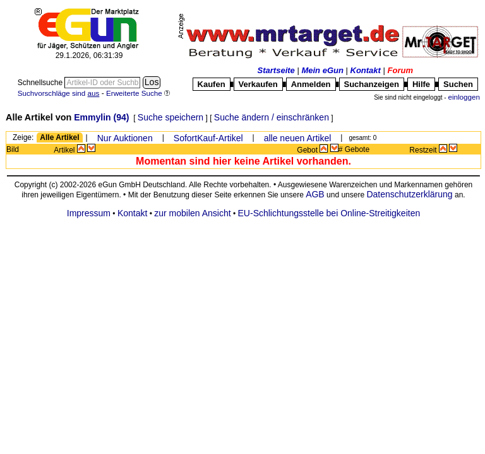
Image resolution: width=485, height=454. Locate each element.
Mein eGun (322, 70)
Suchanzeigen (371, 84)
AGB (315, 194)
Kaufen (211, 84)
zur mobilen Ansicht (192, 213)
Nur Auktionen (125, 138)
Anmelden (311, 84)
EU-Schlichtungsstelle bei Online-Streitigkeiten (329, 213)
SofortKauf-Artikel (208, 138)
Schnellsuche (41, 82)
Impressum (89, 213)
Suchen (458, 84)
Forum (400, 70)
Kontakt (365, 70)
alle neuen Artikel (298, 138)
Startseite (276, 70)
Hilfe (421, 84)
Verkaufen (258, 84)
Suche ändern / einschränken (271, 117)
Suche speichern (170, 117)
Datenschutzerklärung (409, 194)
